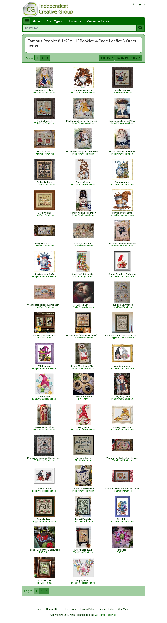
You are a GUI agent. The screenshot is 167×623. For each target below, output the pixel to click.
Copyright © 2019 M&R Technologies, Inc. (72, 614)
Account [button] (73, 21)
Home (37, 21)
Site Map (123, 609)
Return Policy (69, 609)
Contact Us (52, 609)
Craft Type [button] (53, 21)
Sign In (139, 4)
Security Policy (106, 609)
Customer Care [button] (97, 21)
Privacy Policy (87, 609)
